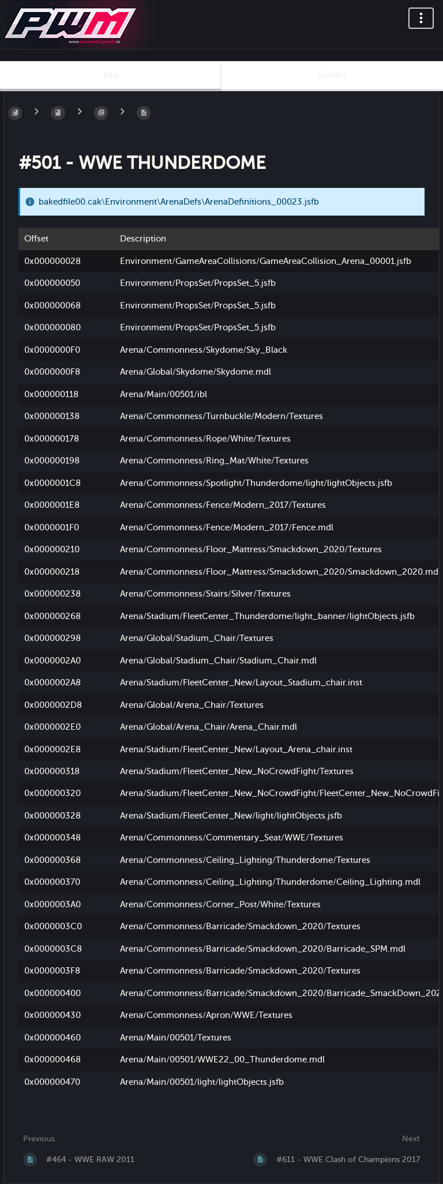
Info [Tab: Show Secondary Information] (110, 75)
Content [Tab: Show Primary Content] (332, 75)
